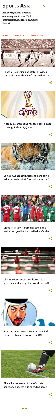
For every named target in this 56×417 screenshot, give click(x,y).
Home (5, 36)
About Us (19, 36)
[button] (50, 83)
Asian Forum (37, 36)
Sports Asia (16, 5)
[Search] (44, 6)
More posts (28, 409)
